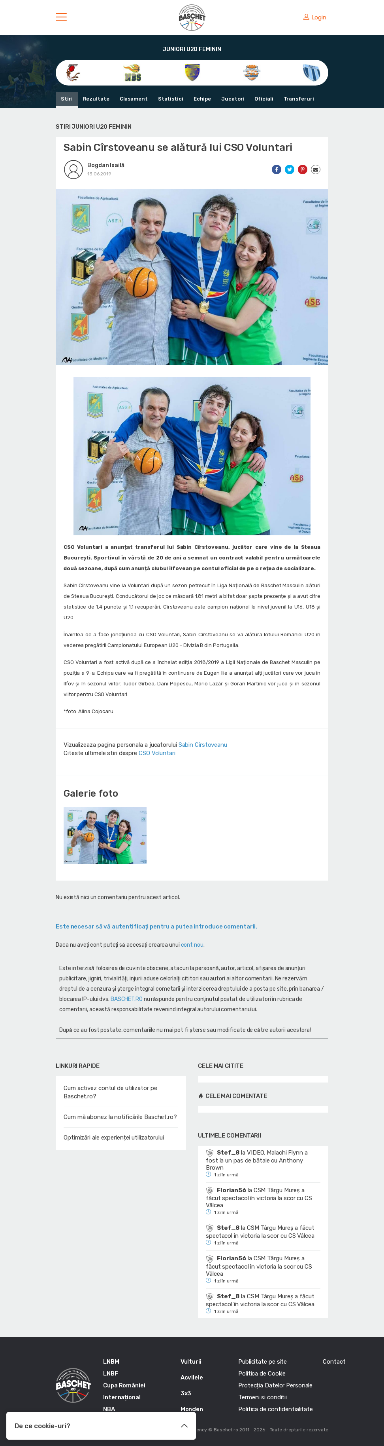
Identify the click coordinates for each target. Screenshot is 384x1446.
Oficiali (263, 99)
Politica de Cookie (262, 1373)
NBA (109, 1409)
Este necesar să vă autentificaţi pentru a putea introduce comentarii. (156, 926)
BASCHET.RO (127, 999)
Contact (334, 1361)
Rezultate (96, 99)
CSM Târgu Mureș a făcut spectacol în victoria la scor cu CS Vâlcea (259, 1198)
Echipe (202, 99)
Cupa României (124, 1385)
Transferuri (299, 99)
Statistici (170, 99)
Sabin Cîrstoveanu (203, 744)
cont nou (192, 945)
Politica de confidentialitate (275, 1409)
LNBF (110, 1373)
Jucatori (232, 99)
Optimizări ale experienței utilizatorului (114, 1137)
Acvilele (192, 1377)
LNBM (111, 1361)
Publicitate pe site (262, 1361)
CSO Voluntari (157, 753)
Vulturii (191, 1361)
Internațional (122, 1397)
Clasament (134, 99)
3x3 (186, 1393)
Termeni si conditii (262, 1397)
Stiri (67, 99)
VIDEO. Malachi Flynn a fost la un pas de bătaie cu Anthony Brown (257, 1160)
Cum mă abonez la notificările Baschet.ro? (120, 1117)
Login (314, 17)
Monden (192, 1409)
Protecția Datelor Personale (275, 1385)
